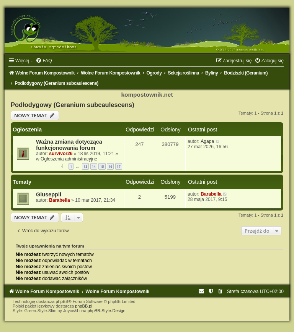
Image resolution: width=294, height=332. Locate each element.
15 (102, 166)
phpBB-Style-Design (107, 310)
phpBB (62, 301)
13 (85, 166)
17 (119, 166)
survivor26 (60, 153)
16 (110, 166)
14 (94, 166)
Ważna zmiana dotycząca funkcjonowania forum (69, 145)
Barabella (59, 200)
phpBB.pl (83, 306)
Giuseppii (48, 194)
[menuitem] (44, 60)
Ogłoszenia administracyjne (69, 159)
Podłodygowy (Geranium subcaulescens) (72, 104)
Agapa (207, 141)
